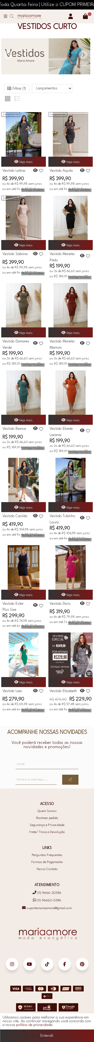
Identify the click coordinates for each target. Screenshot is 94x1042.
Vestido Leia (12, 691)
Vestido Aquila (61, 171)
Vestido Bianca (14, 429)
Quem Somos (47, 811)
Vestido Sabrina (15, 254)
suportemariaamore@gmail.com (47, 908)
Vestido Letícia (14, 171)
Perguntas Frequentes (47, 855)
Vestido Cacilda (15, 516)
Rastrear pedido (47, 818)
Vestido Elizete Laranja (61, 431)
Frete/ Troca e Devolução (47, 832)
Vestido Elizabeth (63, 691)
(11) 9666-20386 (47, 892)
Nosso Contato (47, 869)
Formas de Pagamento (47, 862)
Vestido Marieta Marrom (62, 344)
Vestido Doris (60, 604)
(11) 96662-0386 (47, 900)
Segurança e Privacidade (47, 825)
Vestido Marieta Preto (62, 256)
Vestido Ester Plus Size (13, 606)
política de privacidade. (34, 1026)
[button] (83, 54)
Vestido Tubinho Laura (62, 518)
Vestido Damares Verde (16, 344)
